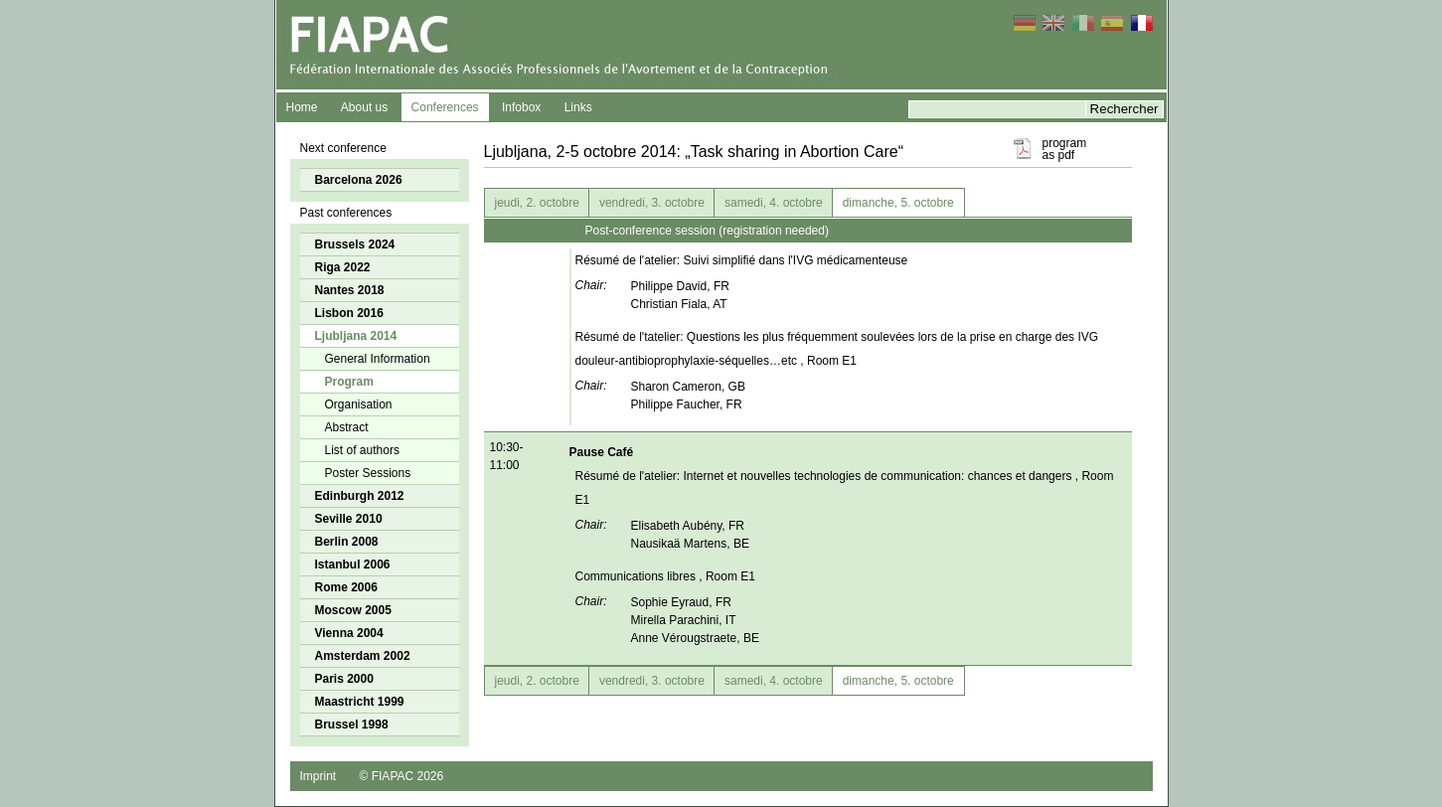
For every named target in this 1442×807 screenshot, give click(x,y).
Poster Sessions (368, 473)
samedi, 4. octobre (773, 203)
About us (364, 107)
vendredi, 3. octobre (652, 203)
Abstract (347, 427)
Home (302, 107)
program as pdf (1064, 149)
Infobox (521, 107)
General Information (377, 359)
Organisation (359, 404)
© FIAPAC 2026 (402, 776)
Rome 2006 (346, 587)
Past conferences (346, 213)
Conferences (445, 107)
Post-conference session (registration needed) (707, 231)
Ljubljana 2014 (356, 336)
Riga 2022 (343, 267)
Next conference (343, 148)
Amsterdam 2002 (362, 656)
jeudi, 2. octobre (537, 203)
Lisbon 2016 (349, 313)
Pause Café (601, 452)
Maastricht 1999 (359, 702)
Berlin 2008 (347, 542)
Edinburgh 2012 (359, 496)
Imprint (318, 776)
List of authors (362, 450)
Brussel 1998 (352, 724)
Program (349, 382)
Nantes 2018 (350, 290)
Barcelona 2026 (358, 180)
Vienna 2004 (349, 633)
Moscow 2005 (353, 610)
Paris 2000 (344, 679)
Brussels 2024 (355, 244)
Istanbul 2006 (353, 564)
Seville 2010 (349, 519)
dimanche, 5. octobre (898, 203)
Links (578, 107)
